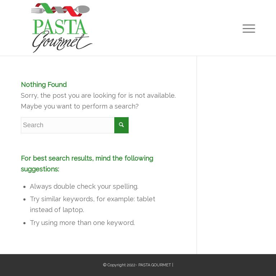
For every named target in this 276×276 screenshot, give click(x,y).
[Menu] (247, 28)
